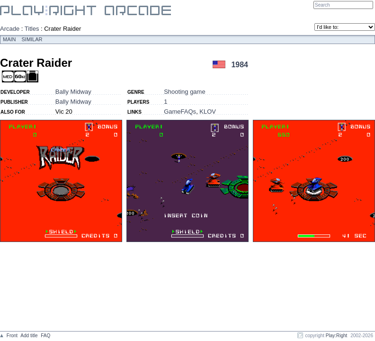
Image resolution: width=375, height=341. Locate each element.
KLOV (207, 111)
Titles (32, 28)
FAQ (45, 335)
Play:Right (337, 335)
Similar (32, 39)
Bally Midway (73, 91)
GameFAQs (180, 111)
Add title (28, 335)
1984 (239, 65)
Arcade (9, 28)
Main (9, 39)
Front (12, 335)
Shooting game (184, 91)
